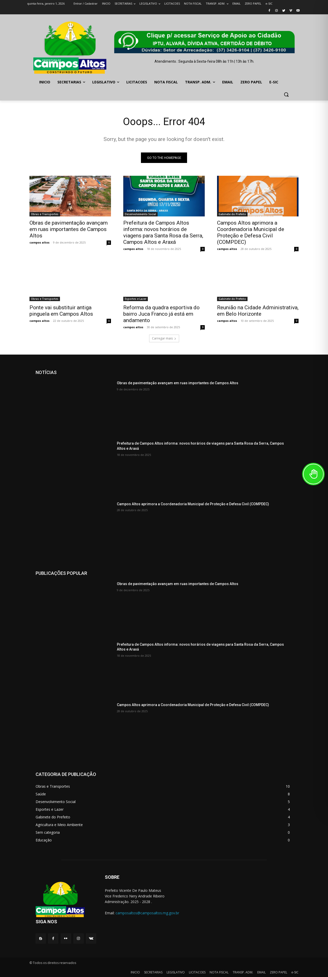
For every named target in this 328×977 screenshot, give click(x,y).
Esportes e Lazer (135, 299)
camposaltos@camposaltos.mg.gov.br (147, 912)
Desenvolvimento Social (140, 214)
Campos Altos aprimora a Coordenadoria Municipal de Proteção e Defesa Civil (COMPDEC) (250, 232)
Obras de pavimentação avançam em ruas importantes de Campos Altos (68, 229)
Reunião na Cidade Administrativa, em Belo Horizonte (258, 310)
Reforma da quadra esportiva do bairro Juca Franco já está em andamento (161, 313)
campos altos (39, 242)
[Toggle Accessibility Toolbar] (313, 474)
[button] (286, 94)
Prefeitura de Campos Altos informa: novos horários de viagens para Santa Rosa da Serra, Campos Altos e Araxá (163, 232)
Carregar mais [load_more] (164, 338)
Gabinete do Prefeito (232, 214)
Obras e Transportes (44, 214)
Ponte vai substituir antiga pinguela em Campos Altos (61, 310)
